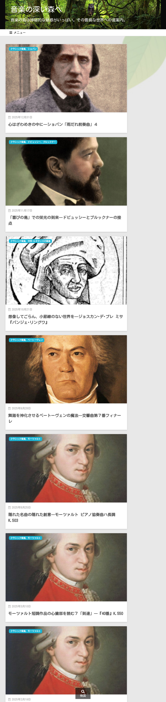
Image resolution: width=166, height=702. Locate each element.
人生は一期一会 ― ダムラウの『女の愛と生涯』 (122, 406)
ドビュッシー (117, 49)
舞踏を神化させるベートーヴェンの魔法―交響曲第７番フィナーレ (122, 176)
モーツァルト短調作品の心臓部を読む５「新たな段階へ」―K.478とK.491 (43, 406)
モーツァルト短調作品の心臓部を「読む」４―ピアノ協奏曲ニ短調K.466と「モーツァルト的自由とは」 (41, 483)
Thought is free (108, 559)
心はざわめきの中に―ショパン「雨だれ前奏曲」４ (43, 101)
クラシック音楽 (19, 49)
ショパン (35, 49)
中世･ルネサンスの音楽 (43, 123)
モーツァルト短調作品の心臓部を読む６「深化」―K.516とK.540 (43, 331)
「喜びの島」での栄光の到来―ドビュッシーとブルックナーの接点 (122, 101)
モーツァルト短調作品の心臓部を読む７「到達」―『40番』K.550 (122, 256)
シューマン (116, 353)
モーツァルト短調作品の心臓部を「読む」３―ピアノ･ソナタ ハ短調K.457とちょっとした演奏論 (121, 483)
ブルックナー (134, 49)
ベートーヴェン (118, 123)
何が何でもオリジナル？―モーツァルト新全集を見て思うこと (122, 331)
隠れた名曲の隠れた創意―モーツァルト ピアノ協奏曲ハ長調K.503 (43, 256)
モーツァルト (38, 204)
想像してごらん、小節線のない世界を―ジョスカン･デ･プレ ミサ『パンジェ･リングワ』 (43, 179)
